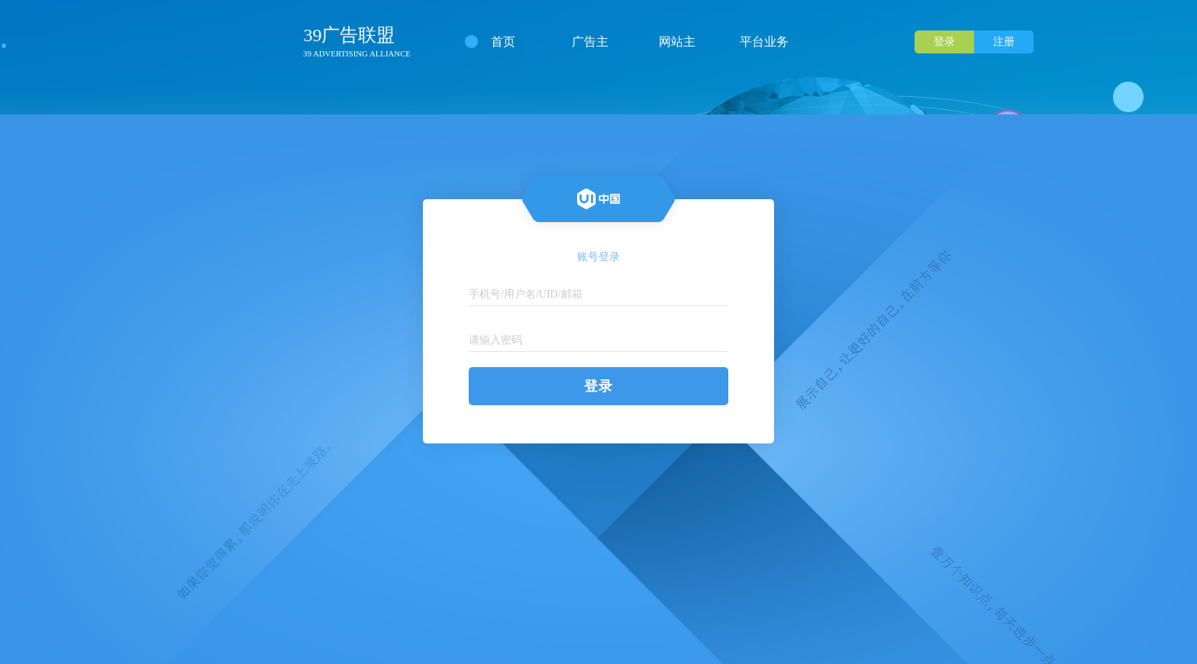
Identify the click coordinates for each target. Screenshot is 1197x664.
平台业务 (764, 41)
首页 (503, 41)
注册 (1004, 41)
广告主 (590, 41)
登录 (944, 41)
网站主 (677, 41)
